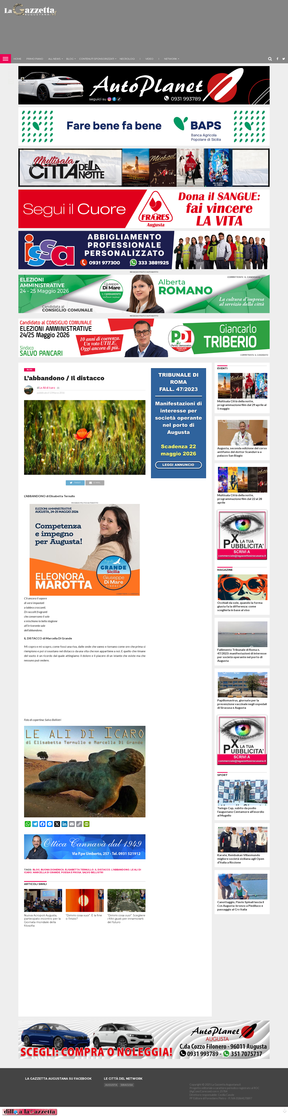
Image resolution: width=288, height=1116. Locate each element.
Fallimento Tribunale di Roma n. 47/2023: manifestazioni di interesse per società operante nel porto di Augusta (242, 655)
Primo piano (34, 58)
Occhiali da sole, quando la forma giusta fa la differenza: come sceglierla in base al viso (239, 606)
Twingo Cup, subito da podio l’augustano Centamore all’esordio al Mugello (240, 811)
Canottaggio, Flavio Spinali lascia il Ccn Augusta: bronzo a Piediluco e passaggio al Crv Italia (240, 905)
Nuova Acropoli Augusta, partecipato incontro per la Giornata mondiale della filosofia (42, 920)
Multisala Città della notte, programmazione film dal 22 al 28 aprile (239, 498)
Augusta (111, 1085)
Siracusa (127, 1085)
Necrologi (127, 58)
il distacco (102, 869)
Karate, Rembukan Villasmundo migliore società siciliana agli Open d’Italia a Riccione (240, 858)
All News (54, 58)
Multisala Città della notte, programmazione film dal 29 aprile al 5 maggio (242, 404)
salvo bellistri (92, 872)
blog (36, 869)
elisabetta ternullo (79, 869)
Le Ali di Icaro (47, 387)
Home (17, 58)
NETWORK (170, 58)
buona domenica (52, 869)
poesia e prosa (71, 872)
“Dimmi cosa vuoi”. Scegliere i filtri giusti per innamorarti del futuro (126, 919)
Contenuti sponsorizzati (96, 58)
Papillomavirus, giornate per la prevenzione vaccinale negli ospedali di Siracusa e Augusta (242, 703)
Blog (69, 58)
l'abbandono (120, 869)
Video (149, 58)
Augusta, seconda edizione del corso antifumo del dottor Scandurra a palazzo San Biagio (242, 451)
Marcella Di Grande (46, 872)
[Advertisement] (173, 28)
